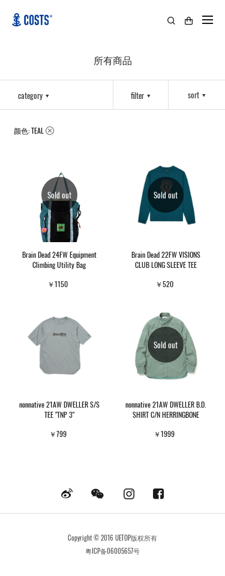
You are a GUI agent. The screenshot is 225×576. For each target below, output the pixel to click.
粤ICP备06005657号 (112, 551)
